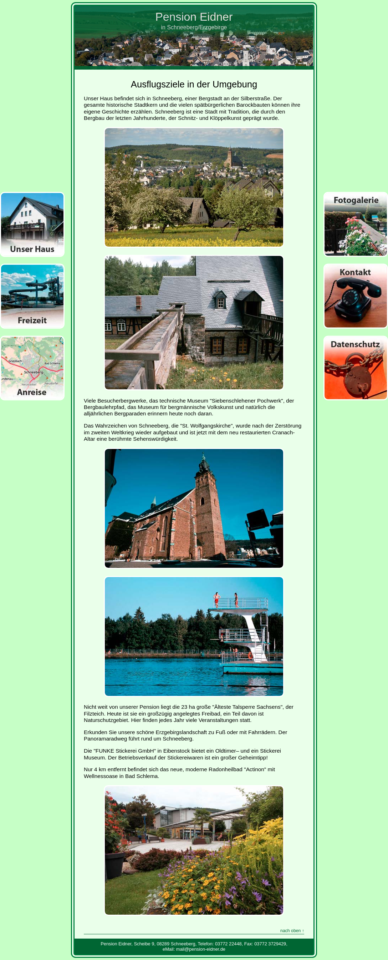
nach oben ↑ (292, 930)
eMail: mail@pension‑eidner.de (194, 949)
